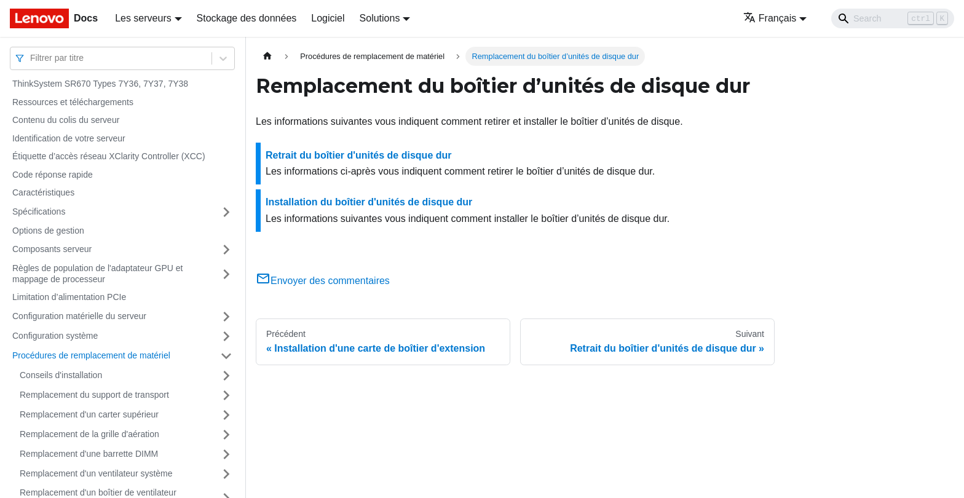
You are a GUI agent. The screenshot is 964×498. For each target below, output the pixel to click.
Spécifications (38, 211)
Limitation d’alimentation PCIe (69, 297)
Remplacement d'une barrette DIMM (89, 454)
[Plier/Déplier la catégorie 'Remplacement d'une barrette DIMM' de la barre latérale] (226, 454)
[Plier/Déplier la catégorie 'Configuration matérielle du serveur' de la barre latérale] (226, 316)
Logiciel (327, 18)
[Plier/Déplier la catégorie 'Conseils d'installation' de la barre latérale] (226, 375)
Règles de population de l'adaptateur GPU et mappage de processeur (97, 273)
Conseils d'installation (61, 375)
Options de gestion (48, 230)
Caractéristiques (43, 192)
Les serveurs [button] (143, 18)
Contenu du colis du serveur (65, 120)
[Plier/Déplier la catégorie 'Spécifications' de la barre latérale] (226, 212)
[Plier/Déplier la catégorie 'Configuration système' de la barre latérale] (226, 336)
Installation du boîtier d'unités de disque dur (369, 202)
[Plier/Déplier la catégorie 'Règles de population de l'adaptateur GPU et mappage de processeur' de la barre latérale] (226, 273)
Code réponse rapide (52, 175)
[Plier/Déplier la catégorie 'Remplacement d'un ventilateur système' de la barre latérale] (226, 474)
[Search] (892, 18)
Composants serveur (52, 249)
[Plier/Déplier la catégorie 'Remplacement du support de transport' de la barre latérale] (226, 395)
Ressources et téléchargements (72, 102)
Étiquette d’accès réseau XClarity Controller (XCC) (108, 156)
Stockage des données (247, 18)
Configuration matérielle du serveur (79, 316)
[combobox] (31, 58)
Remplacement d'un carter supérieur (89, 414)
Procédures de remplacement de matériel (91, 355)
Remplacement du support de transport (94, 395)
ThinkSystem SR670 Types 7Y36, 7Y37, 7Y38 (100, 84)
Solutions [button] (380, 18)
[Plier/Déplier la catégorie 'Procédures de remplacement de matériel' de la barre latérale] (226, 356)
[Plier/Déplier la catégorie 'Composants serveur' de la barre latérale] (226, 249)
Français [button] (769, 18)
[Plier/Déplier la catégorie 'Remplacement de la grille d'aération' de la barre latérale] (226, 435)
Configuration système (55, 336)
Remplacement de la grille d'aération (89, 434)
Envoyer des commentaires (323, 280)
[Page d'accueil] (267, 56)
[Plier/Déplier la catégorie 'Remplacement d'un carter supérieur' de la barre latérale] (226, 415)
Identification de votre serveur (68, 138)
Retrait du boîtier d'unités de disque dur (359, 155)
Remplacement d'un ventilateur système (96, 473)
